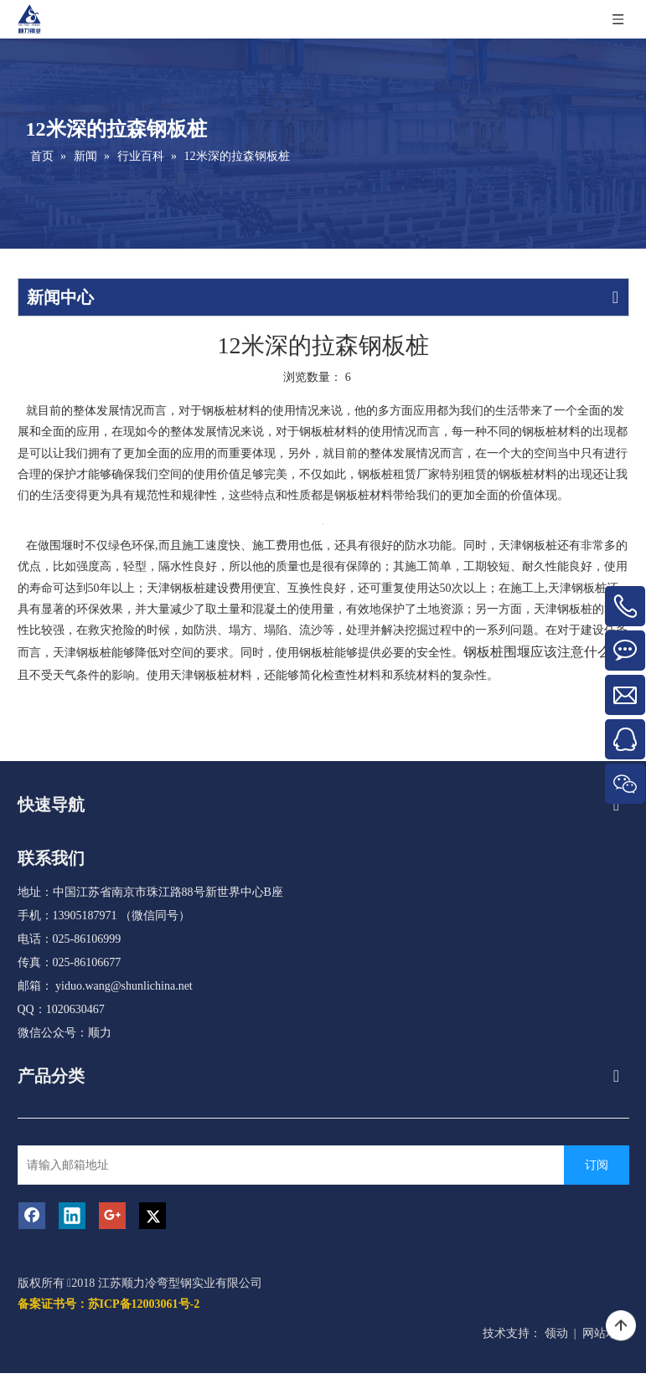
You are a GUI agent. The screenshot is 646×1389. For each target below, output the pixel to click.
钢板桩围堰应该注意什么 (537, 652)
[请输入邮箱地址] (292, 1165)
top (621, 1326)
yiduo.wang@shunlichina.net (124, 986)
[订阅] (596, 1165)
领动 (556, 1333)
